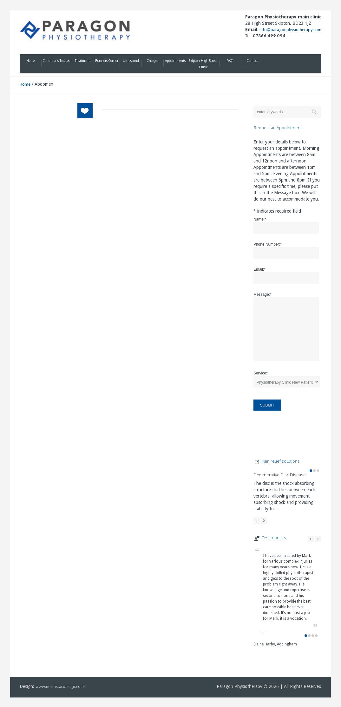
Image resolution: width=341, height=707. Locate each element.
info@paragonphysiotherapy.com (290, 29)
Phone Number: (267, 244)
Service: (261, 373)
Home (25, 84)
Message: (262, 294)
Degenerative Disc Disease (279, 474)
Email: (259, 269)
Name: (259, 219)
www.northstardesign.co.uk (61, 686)
